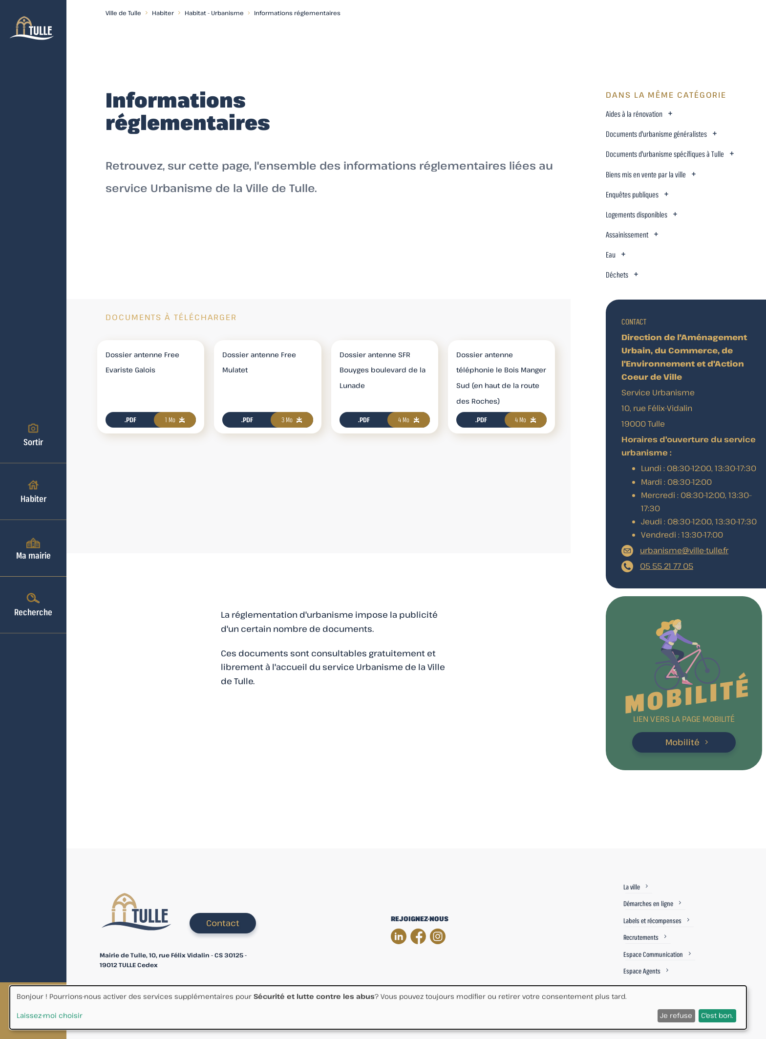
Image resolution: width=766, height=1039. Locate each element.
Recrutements (641, 937)
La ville (631, 886)
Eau (611, 255)
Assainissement (627, 234)
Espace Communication (653, 954)
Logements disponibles (636, 214)
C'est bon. (717, 1015)
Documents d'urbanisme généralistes (656, 134)
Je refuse (676, 1015)
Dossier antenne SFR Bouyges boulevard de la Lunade (383, 370)
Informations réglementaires (297, 13)
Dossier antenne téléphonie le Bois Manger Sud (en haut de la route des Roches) (501, 378)
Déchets (617, 275)
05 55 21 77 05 (666, 566)
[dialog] (378, 1007)
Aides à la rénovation (634, 114)
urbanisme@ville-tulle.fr (684, 550)
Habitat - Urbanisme (214, 13)
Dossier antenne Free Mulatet (259, 362)
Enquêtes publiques (632, 194)
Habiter (33, 491)
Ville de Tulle (123, 13)
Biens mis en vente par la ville (646, 174)
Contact (222, 923)
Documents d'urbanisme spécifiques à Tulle (665, 154)
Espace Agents (641, 970)
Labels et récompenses (652, 920)
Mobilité (682, 742)
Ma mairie (33, 548)
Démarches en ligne (648, 903)
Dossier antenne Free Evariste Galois (142, 362)
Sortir (33, 434)
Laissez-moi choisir (50, 1015)
